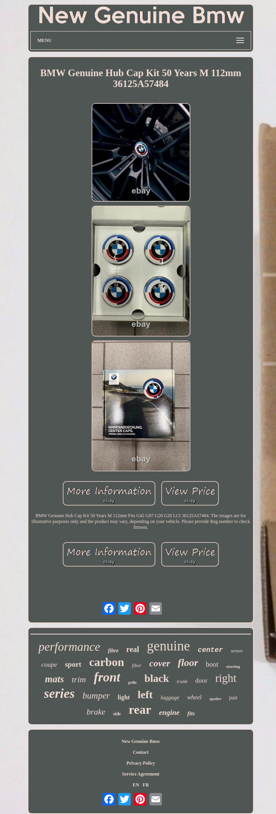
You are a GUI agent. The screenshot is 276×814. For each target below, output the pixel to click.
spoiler (215, 698)
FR (145, 785)
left (145, 695)
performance (69, 647)
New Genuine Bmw (140, 741)
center (210, 650)
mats (54, 679)
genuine (168, 646)
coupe (49, 664)
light (124, 697)
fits (191, 713)
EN (136, 785)
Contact (141, 752)
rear (139, 709)
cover (159, 663)
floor (188, 662)
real (132, 649)
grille (132, 682)
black (156, 678)
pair (233, 698)
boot (212, 664)
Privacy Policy (141, 763)
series (59, 693)
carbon (106, 661)
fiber (137, 665)
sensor (237, 651)
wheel (194, 697)
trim (79, 679)
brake (96, 711)
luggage (169, 697)
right (226, 678)
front (107, 677)
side (117, 713)
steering (233, 666)
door (201, 680)
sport (73, 664)
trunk (182, 681)
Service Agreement (140, 774)
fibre (113, 651)
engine (169, 712)
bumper (96, 696)
